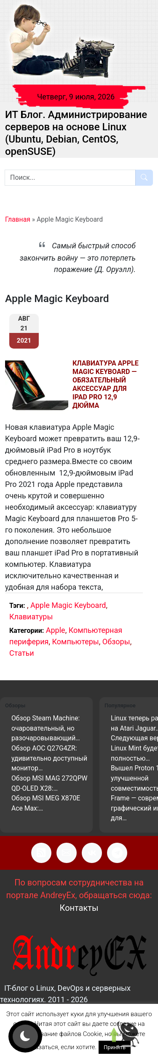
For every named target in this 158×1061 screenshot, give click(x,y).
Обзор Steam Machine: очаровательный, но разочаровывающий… (45, 728)
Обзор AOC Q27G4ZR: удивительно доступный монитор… (49, 758)
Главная (17, 219)
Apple (55, 630)
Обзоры (116, 641)
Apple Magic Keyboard (68, 605)
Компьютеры (75, 641)
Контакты (79, 908)
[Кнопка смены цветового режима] (25, 1036)
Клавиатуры (31, 616)
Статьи (21, 653)
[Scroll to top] (124, 1035)
